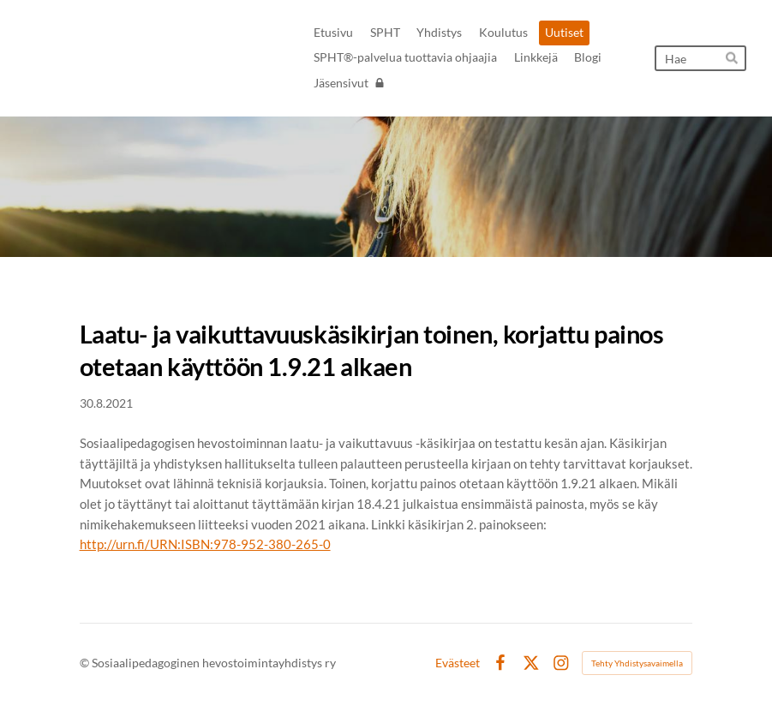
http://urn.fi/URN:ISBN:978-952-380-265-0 (205, 544)
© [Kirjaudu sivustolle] (86, 662)
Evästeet (457, 663)
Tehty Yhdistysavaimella (637, 663)
